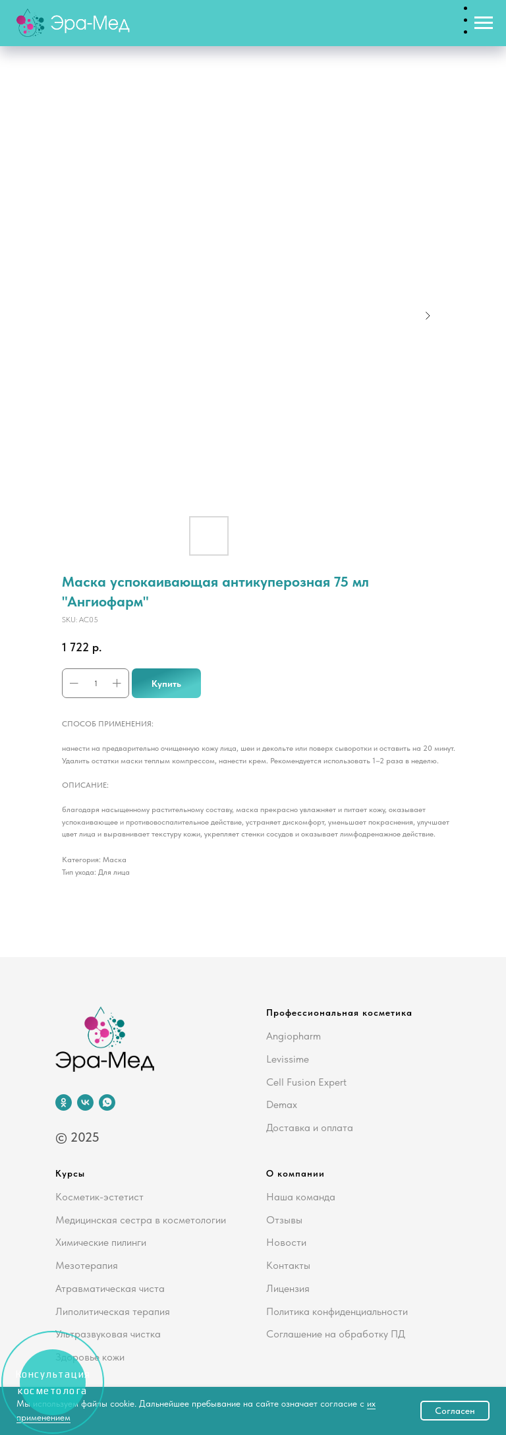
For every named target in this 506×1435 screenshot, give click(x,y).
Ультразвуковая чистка (108, 1334)
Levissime (287, 1059)
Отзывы (284, 1220)
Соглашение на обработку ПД (335, 1334)
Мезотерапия (86, 1265)
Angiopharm (293, 1036)
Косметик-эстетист (99, 1196)
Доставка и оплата (309, 1127)
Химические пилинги (100, 1242)
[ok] (63, 1102)
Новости (286, 1242)
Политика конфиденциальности (337, 1311)
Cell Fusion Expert (306, 1082)
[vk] (85, 1102)
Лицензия (288, 1288)
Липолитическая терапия (112, 1311)
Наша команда (300, 1196)
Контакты (288, 1265)
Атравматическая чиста (110, 1288)
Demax (281, 1104)
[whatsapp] (107, 1102)
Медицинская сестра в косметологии (140, 1220)
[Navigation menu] (483, 23)
